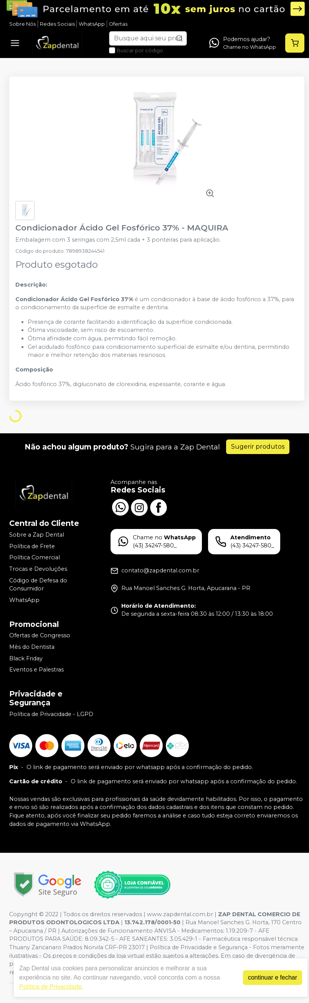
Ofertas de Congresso (39, 635)
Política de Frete (32, 546)
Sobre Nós (22, 24)
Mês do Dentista (32, 646)
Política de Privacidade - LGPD (51, 714)
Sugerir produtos (257, 446)
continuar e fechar (272, 977)
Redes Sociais (57, 24)
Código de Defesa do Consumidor (38, 584)
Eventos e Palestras (36, 669)
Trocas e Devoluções (38, 568)
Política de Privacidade (50, 986)
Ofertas (118, 24)
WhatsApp (92, 24)
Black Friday (26, 658)
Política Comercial (34, 557)
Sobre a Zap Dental (36, 534)
